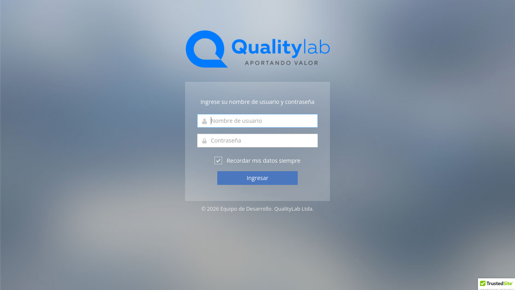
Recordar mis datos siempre (257, 160)
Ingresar (257, 178)
